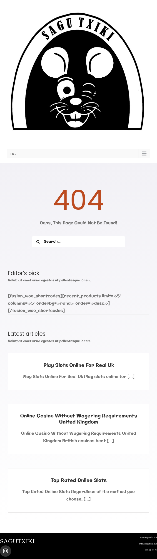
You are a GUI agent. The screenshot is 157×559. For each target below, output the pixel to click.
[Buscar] (38, 241)
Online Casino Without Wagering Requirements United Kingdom (78, 419)
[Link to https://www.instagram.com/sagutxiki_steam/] (5, 551)
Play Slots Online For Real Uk (78, 365)
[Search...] (78, 241)
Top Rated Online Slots (79, 480)
